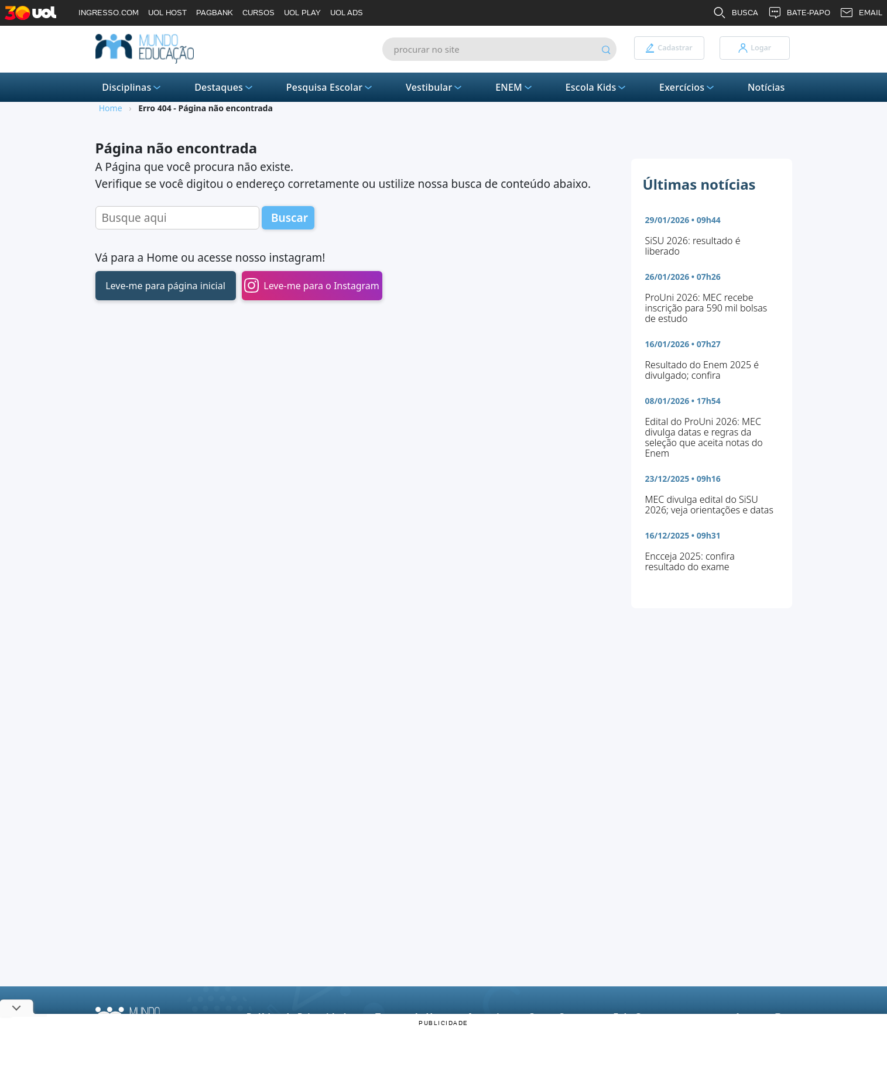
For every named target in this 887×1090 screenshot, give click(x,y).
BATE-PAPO (799, 13)
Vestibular (435, 87)
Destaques (224, 87)
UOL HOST (167, 12)
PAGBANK (214, 12)
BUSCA (735, 13)
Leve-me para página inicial (165, 285)
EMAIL (861, 13)
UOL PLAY (302, 12)
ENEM (514, 87)
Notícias (766, 87)
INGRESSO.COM (108, 12)
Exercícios (687, 87)
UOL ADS (346, 12)
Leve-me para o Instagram (311, 285)
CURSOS (258, 12)
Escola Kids (597, 87)
